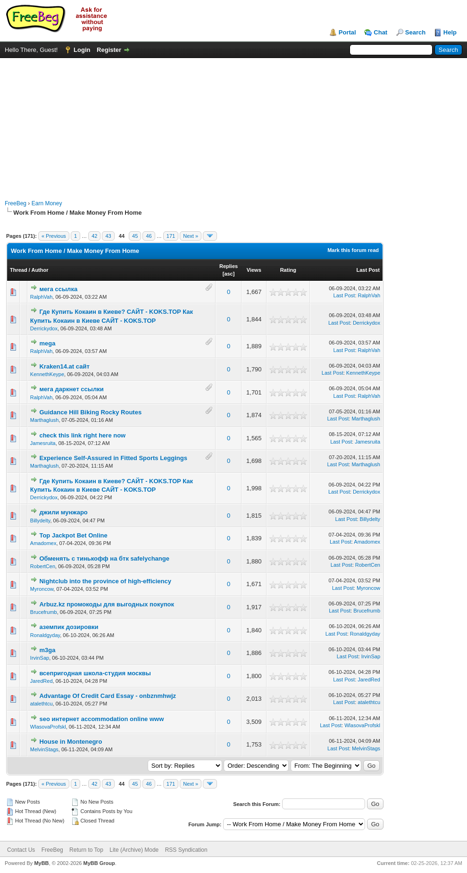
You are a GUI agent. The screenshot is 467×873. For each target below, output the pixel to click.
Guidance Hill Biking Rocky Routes (90, 412)
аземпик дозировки (68, 626)
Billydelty (40, 520)
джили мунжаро (63, 512)
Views (254, 270)
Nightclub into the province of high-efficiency (105, 581)
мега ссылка (58, 289)
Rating (288, 270)
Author (39, 270)
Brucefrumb (43, 612)
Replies (228, 266)
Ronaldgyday (45, 635)
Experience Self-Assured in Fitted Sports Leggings (113, 458)
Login (82, 49)
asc (228, 274)
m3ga (47, 650)
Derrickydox (44, 328)
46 (148, 236)
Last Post (368, 270)
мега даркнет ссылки (71, 389)
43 (108, 236)
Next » (190, 236)
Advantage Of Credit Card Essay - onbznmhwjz (107, 695)
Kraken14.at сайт (64, 366)
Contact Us (21, 850)
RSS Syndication (186, 850)
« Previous (54, 236)
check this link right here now (82, 435)
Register (109, 49)
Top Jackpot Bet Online (73, 535)
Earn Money (47, 203)
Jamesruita (43, 443)
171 (171, 236)
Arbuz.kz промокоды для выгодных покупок (106, 604)
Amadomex (43, 543)
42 (94, 236)
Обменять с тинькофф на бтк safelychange (104, 558)
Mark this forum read (353, 250)
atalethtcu (41, 703)
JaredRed (41, 681)
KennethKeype (47, 374)
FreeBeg (15, 203)
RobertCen (42, 566)
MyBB (41, 863)
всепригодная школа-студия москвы (94, 673)
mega (47, 343)
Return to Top (86, 850)
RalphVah (41, 297)
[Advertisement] (234, 124)
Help (450, 32)
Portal (347, 32)
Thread (18, 270)
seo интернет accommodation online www (101, 718)
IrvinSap (39, 658)
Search (415, 32)
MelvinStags (44, 749)
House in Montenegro (70, 741)
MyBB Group (99, 863)
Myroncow (42, 589)
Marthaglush (44, 420)
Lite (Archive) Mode (133, 850)
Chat (380, 32)
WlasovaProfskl (48, 727)
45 (135, 236)
